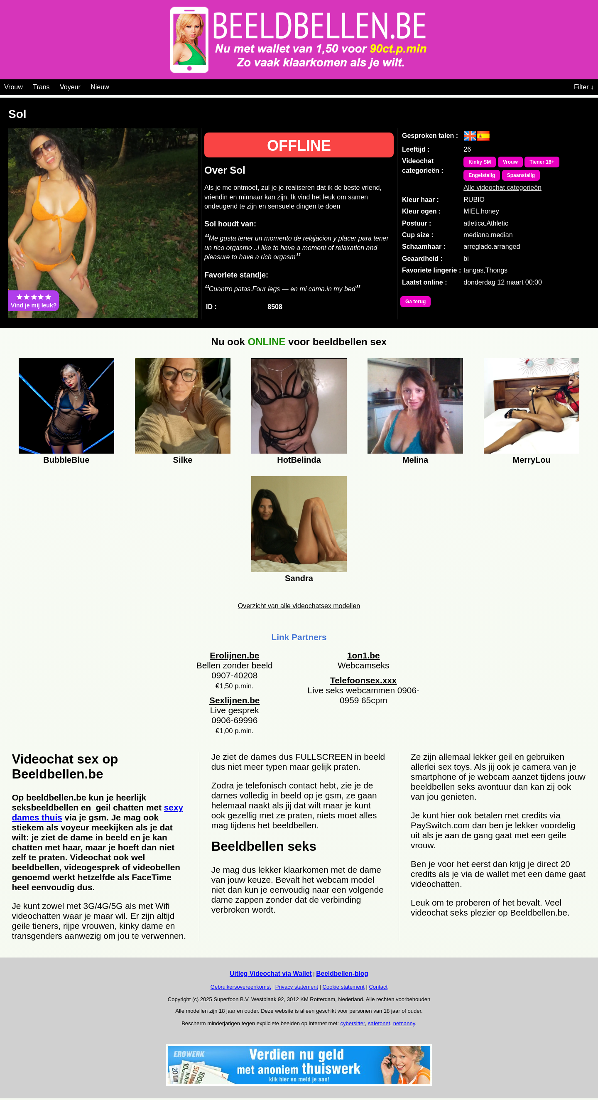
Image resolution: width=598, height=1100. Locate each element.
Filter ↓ (584, 87)
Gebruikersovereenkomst (241, 987)
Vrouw (13, 87)
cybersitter (352, 1023)
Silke (183, 459)
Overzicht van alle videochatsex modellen (299, 605)
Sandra (299, 578)
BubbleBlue (66, 459)
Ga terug (415, 301)
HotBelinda (299, 459)
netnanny (404, 1023)
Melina (415, 459)
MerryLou (532, 459)
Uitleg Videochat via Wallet (271, 973)
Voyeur (70, 87)
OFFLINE (299, 145)
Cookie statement (344, 987)
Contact (378, 987)
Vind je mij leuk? (33, 301)
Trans (41, 87)
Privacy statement (296, 987)
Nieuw (100, 87)
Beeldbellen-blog (342, 973)
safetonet (379, 1023)
